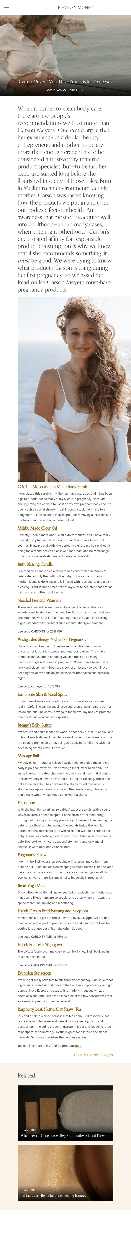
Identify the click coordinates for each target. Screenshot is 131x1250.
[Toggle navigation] (6, 7)
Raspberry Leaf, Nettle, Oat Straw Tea (49, 1010)
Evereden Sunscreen (34, 973)
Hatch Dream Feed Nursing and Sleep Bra (53, 911)
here (78, 1045)
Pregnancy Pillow (32, 855)
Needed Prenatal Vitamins (39, 601)
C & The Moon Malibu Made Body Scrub (52, 487)
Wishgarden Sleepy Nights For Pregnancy (52, 640)
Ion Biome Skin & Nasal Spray (43, 695)
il (37, 528)
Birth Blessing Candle (35, 565)
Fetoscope (26, 803)
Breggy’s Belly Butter (35, 725)
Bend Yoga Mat (31, 886)
